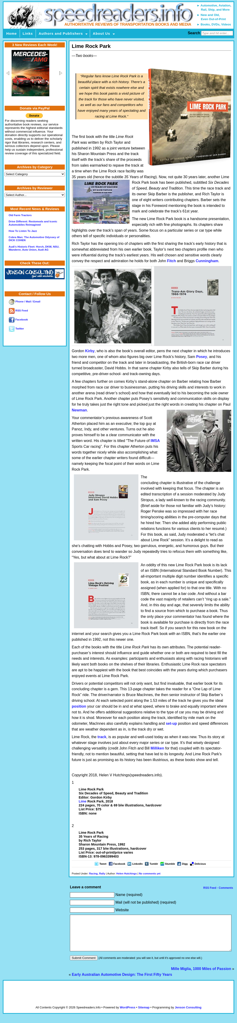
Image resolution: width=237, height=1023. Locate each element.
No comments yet (149, 873)
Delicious (200, 863)
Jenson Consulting (188, 1014)
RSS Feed (18, 310)
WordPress (127, 1014)
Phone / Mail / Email (24, 301)
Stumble (170, 863)
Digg (184, 863)
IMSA (155, 441)
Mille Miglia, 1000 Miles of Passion (201, 976)
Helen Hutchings (126, 873)
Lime (83, 801)
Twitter (16, 328)
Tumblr (154, 863)
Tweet (102, 863)
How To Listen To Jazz (23, 231)
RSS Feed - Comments (218, 887)
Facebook (119, 863)
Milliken (157, 748)
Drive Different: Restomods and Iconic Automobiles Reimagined (33, 223)
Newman (79, 410)
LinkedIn (137, 863)
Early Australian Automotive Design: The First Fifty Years (122, 981)
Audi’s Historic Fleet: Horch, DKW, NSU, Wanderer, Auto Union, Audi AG (34, 248)
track (101, 737)
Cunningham (207, 261)
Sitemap (144, 1014)
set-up (171, 723)
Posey (201, 357)
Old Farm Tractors (20, 215)
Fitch (171, 261)
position (79, 706)
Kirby (90, 351)
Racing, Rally (97, 873)
